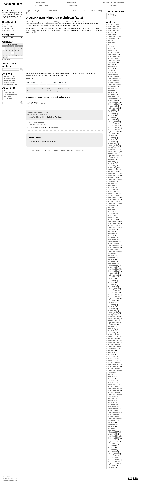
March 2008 (112, 358)
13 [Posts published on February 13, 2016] (21, 50)
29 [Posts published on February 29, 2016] (6, 57)
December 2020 (113, 54)
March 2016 (112, 168)
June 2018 (111, 114)
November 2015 (113, 175)
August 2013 (112, 229)
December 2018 (113, 102)
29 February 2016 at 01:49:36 (37, 114)
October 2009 (112, 321)
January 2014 (112, 219)
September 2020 (113, 60)
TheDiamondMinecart (33, 23)
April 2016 (111, 166)
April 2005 (111, 428)
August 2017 (112, 134)
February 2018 (113, 122)
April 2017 (111, 142)
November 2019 (113, 80)
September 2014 (113, 203)
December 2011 (113, 269)
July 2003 (111, 468)
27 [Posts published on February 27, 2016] (21, 55)
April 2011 (111, 285)
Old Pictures (8, 97)
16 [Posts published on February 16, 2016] (9, 53)
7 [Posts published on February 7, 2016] (3, 50)
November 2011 (113, 271)
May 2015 (111, 187)
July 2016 (111, 160)
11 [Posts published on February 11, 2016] (16, 50)
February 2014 (113, 217)
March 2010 (112, 311)
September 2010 (113, 299)
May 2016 (111, 164)
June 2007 (111, 376)
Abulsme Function (10, 95)
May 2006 (111, 402)
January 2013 (112, 243)
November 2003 (113, 460)
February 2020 (113, 74)
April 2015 (111, 189)
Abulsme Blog (41, 2)
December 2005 (113, 412)
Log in (6, 24)
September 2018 (113, 108)
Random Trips (73, 5)
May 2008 (111, 354)
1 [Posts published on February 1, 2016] (6, 48)
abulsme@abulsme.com (10, 478)
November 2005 (113, 414)
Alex (32, 91)
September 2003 (113, 464)
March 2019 (112, 96)
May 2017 (111, 140)
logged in (41, 141)
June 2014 (111, 209)
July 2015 (111, 183)
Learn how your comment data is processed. (68, 150)
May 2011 (111, 283)
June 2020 (111, 66)
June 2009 (111, 329)
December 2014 (113, 197)
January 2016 (112, 171)
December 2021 (113, 34)
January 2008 (112, 362)
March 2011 (112, 287)
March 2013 (112, 239)
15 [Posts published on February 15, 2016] (6, 53)
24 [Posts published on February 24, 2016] (13, 55)
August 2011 (112, 277)
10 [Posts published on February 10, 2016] (13, 50)
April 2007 (111, 380)
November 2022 (113, 30)
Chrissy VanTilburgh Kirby (37, 112)
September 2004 (113, 442)
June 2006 (111, 400)
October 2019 (112, 82)
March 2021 (112, 48)
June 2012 (111, 257)
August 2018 (112, 110)
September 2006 (113, 394)
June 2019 (111, 90)
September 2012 (113, 251)
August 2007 (112, 372)
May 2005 (111, 426)
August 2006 (112, 396)
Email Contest (9, 93)
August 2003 (112, 466)
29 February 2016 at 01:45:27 (37, 104)
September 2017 (113, 132)
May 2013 (111, 235)
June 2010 (111, 305)
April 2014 (111, 213)
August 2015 (112, 181)
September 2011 (113, 275)
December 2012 (113, 245)
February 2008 (113, 360)
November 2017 (113, 128)
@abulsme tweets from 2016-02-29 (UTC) (87, 11)
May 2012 (111, 259)
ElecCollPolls (112, 16)
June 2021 (111, 42)
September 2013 (113, 227)
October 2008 (112, 344)
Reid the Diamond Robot (45, 25)
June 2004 (111, 446)
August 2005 (112, 420)
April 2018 (111, 118)
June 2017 (111, 138)
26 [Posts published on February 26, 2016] (19, 55)
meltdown (37, 91)
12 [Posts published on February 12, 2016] (19, 50)
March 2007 (112, 382)
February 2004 (113, 454)
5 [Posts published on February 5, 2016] (18, 48)
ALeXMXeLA (30, 75)
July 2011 (111, 279)
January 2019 (112, 100)
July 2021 (111, 40)
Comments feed (9, 28)
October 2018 (112, 106)
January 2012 (112, 267)
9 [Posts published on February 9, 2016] (9, 50)
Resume (6, 91)
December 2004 (113, 436)
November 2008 (113, 342)
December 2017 (113, 126)
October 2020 (112, 58)
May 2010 (111, 307)
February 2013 (113, 241)
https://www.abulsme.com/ (11, 480)
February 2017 (113, 146)
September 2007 (113, 370)
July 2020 (111, 64)
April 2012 (111, 261)
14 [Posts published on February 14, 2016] (3, 53)
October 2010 (112, 297)
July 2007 (111, 374)
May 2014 (111, 211)
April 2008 (111, 356)
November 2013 (113, 223)
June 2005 (111, 424)
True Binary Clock (41, 5)
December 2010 (113, 293)
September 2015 (113, 179)
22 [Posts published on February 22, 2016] (6, 55)
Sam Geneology (9, 78)
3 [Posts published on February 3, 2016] (12, 48)
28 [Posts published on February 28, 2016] (3, 57)
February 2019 (113, 98)
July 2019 (111, 88)
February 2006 (113, 408)
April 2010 (111, 309)
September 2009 (113, 323)
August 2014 (112, 205)
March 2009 (112, 334)
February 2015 (113, 193)
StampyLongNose (51, 23)
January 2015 (112, 195)
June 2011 (111, 281)
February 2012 (113, 265)
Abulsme (111, 14)
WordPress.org (9, 30)
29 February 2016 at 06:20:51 (37, 124)
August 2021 (112, 38)
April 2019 (111, 94)
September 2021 (113, 36)
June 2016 (111, 162)
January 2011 (112, 291)
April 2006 (111, 404)
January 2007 (112, 386)
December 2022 (113, 28)
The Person (8, 99)
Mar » (9, 59)
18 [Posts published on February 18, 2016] (16, 53)
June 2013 (111, 233)
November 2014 (113, 199)
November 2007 (113, 366)
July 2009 (111, 327)
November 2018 (113, 104)
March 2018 (112, 120)
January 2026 (112, 24)
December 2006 (113, 388)
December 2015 (113, 173)
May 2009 (111, 331)
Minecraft (45, 91)
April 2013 (111, 237)
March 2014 (112, 215)
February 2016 (113, 169)
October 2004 (112, 440)
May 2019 (111, 92)
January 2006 (112, 410)
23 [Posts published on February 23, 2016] (9, 55)
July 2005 (111, 422)
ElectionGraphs (113, 18)
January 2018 (112, 124)
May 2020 (111, 68)
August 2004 (112, 444)
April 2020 (111, 70)
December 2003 (113, 458)
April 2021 (111, 46)
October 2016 (112, 154)
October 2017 (112, 130)
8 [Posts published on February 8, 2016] (6, 50)
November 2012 (113, 247)
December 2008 (113, 340)
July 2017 (111, 136)
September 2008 (113, 346)
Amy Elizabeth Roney (35, 122)
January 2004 (112, 456)
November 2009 (113, 319)
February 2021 (113, 50)
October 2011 (112, 273)
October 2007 (112, 368)
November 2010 (113, 295)
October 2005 (112, 416)
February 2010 (113, 313)
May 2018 (111, 116)
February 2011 (113, 289)
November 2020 (113, 56)
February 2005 (113, 432)
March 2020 (112, 72)
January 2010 (112, 315)
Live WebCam (114, 5)
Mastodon (18, 18)
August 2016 (112, 158)
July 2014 (111, 207)
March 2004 (112, 452)
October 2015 (112, 177)
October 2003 (112, 462)
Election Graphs (72, 2)
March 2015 (112, 191)
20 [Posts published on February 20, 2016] (21, 53)
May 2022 (111, 32)
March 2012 (112, 263)
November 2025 (113, 26)
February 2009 (113, 336)
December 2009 (113, 317)
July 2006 (111, 398)
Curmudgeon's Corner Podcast (114, 2)
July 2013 (111, 231)
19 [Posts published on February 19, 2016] (19, 53)
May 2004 (111, 448)
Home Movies (65, 91)
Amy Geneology (9, 80)
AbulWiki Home (9, 76)
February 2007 (113, 384)
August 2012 (112, 253)
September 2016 (113, 156)
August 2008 (112, 348)
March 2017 (112, 144)
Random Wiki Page (10, 84)
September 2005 (113, 418)
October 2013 (112, 225)
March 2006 (112, 406)
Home (63, 11)
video (50, 91)
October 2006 (112, 392)
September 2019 (113, 84)
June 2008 (111, 352)
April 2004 (111, 450)
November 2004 (113, 438)
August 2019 (112, 86)
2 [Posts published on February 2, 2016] (9, 48)
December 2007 (113, 364)
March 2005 (112, 430)
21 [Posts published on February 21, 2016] (3, 55)
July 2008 (111, 350)
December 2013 (113, 221)
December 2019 (113, 78)
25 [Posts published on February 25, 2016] (16, 55)
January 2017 (112, 148)
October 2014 (112, 201)
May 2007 (111, 378)
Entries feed (8, 26)
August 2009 (112, 325)
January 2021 (112, 52)
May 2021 (111, 44)
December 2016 (113, 150)
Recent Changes (9, 82)
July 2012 (111, 255)
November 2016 (113, 152)
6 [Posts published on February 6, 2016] (21, 48)
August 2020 (112, 62)
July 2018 (111, 112)
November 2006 (113, 390)
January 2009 (112, 338)
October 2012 (112, 249)
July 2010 (111, 303)
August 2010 (112, 301)
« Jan (4, 59)
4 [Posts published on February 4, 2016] (15, 48)
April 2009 (111, 333)
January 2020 (112, 76)
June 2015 (111, 185)
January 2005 (112, 434)
